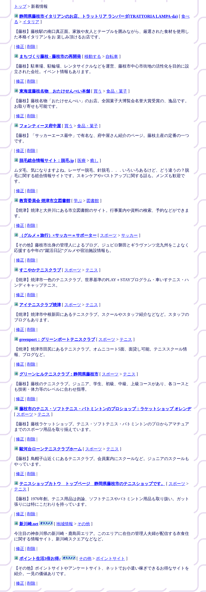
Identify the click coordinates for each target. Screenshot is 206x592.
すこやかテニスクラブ (40, 270)
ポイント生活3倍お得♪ (40, 558)
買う (97, 91)
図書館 (92, 200)
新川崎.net (28, 524)
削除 (31, 46)
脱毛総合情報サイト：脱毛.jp (46, 160)
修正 (20, 46)
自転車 (111, 56)
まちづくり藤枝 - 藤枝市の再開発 (50, 56)
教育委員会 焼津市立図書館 (44, 200)
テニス (91, 270)
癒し (94, 160)
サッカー (129, 235)
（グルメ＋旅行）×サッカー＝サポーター (58, 235)
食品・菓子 (116, 91)
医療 (81, 160)
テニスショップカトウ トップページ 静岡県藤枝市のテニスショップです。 (92, 483)
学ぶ (78, 200)
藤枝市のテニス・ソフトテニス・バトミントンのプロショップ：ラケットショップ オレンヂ (105, 409)
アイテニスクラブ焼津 (40, 305)
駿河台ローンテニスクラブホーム (50, 449)
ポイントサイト (110, 558)
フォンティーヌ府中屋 (40, 126)
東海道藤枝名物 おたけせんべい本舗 (54, 91)
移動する (92, 56)
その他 (83, 524)
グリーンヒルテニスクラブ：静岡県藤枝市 (58, 374)
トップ (20, 6)
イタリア (31, 22)
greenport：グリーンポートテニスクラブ (57, 339)
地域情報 (64, 524)
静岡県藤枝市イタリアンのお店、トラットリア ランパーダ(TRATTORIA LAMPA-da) (98, 16)
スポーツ (108, 235)
